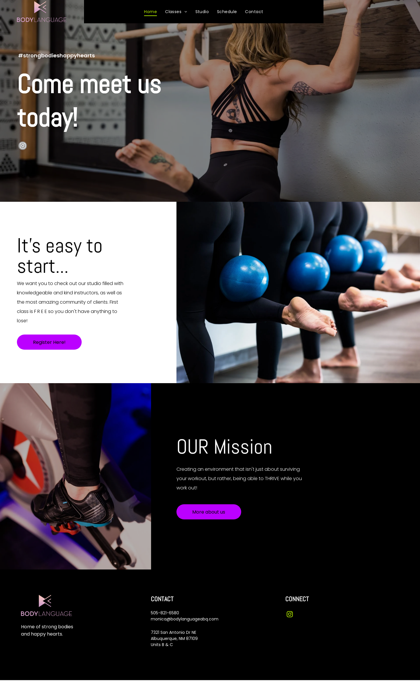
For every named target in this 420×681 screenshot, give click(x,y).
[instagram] (22, 146)
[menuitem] (150, 11)
